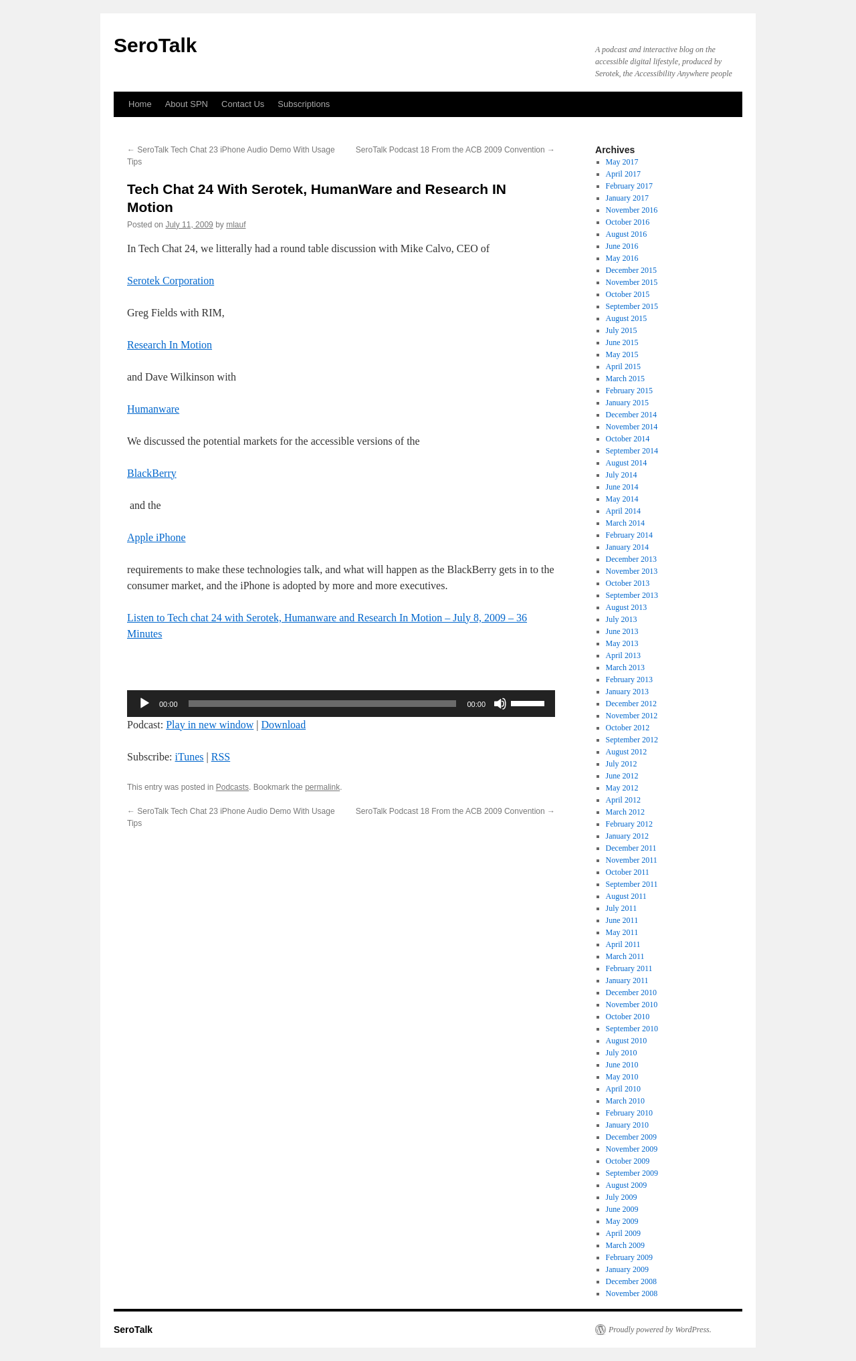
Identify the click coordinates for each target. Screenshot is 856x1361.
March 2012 (625, 812)
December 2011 (631, 848)
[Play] (144, 703)
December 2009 (631, 1137)
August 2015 (626, 318)
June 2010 (622, 1064)
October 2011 (627, 872)
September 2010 (632, 1028)
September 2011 (632, 884)
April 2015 (623, 366)
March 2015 (625, 378)
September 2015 (632, 306)
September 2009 (632, 1173)
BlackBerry (152, 473)
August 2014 (626, 462)
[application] (341, 703)
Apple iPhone (156, 537)
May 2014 (622, 499)
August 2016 (626, 234)
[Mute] (500, 703)
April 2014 (623, 511)
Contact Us (242, 104)
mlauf (235, 224)
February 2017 (629, 186)
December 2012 (631, 703)
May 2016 (622, 258)
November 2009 (632, 1149)
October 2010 (628, 1016)
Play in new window (209, 724)
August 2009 (626, 1185)
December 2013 (631, 559)
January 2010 (627, 1125)
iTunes (189, 756)
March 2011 (625, 956)
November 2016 (632, 210)
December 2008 (631, 1281)
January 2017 (627, 198)
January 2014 (627, 547)
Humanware (153, 409)
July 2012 (621, 763)
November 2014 (632, 426)
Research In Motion (169, 344)
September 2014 (632, 450)
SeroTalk (155, 45)
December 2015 (631, 270)
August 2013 (626, 607)
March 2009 (625, 1245)
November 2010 (632, 1004)
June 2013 (622, 631)
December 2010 (631, 992)
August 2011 (626, 896)
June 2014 (622, 487)
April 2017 (623, 174)
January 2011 (627, 980)
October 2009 (628, 1161)
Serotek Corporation (170, 280)
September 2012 (632, 739)
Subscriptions (304, 104)
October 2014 (628, 438)
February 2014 (629, 535)
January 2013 (627, 691)
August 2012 (626, 751)
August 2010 (626, 1040)
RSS (220, 756)
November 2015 (632, 282)
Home (140, 104)
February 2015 (629, 390)
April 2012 (623, 800)
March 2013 (625, 667)
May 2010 (622, 1076)
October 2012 (628, 727)
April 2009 (623, 1233)
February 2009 (629, 1257)
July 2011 (621, 908)
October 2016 (628, 222)
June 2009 (622, 1209)
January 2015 (627, 402)
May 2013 (622, 643)
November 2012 (632, 715)
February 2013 (629, 679)
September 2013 (632, 595)
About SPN (186, 104)
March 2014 (625, 523)
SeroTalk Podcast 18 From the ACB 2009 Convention (455, 149)
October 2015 (628, 294)
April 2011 (623, 944)
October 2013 (628, 583)
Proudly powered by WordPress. (660, 1329)
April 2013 (623, 655)
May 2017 (622, 162)
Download (283, 724)
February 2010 (629, 1113)
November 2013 (632, 571)
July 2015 (621, 330)
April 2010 (623, 1088)
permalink (322, 787)
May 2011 (622, 932)
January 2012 (627, 836)
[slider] (323, 703)
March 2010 (625, 1101)
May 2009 (622, 1221)
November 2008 (632, 1293)
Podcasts (232, 787)
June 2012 (622, 775)
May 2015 (622, 354)
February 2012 (629, 824)
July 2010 (621, 1052)
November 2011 (631, 860)
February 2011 (629, 968)
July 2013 (621, 619)
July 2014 (621, 475)
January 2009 (627, 1269)
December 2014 (631, 414)
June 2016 (622, 246)
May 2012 (622, 788)
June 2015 (622, 342)
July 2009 (621, 1197)
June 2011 (622, 920)
